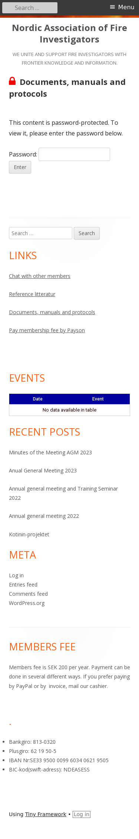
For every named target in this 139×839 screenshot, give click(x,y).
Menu (126, 7)
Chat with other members (39, 275)
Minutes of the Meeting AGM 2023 (50, 452)
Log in (16, 575)
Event (98, 399)
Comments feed (28, 593)
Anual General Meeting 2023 (43, 470)
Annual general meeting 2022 (44, 515)
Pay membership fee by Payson (47, 330)
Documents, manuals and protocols (52, 312)
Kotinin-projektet (29, 534)
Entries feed (23, 584)
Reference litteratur (32, 294)
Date (38, 399)
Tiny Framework (45, 814)
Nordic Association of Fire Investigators (69, 33)
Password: (59, 154)
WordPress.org (26, 602)
